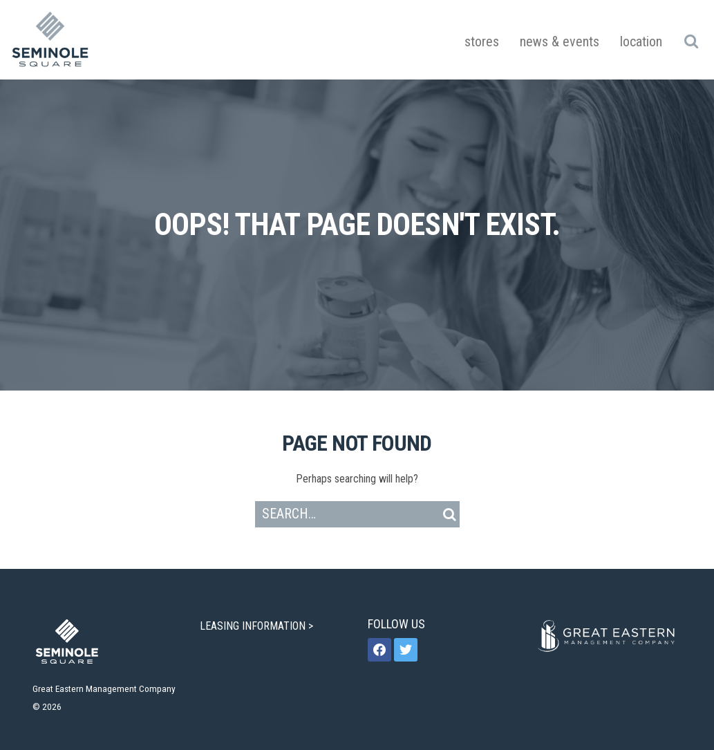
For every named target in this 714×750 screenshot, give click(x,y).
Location (641, 41)
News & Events (559, 41)
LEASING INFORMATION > (258, 625)
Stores (481, 41)
